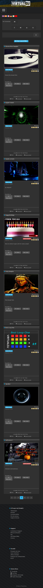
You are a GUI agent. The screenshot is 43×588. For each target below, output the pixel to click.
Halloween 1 (9, 440)
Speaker (7, 384)
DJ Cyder (36, 238)
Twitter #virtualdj (16, 576)
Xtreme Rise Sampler (11, 46)
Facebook (14, 571)
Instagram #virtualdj (17, 575)
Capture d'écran (15, 518)
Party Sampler (9, 271)
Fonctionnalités (15, 514)
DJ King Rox (36, 69)
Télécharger (14, 510)
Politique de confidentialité (18, 556)
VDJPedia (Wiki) (15, 536)
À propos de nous (15, 551)
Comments (19, 98)
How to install (28, 98)
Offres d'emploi (15, 554)
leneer (37, 125)
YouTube (14, 573)
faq (11, 534)
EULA (12, 558)
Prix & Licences (15, 516)
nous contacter (15, 553)
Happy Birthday (9, 215)
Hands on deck (9, 159)
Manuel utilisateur (15, 532)
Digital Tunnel (9, 102)
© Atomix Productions (21, 586)
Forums (13, 538)
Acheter (13, 512)
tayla (37, 463)
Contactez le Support (16, 531)
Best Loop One (9, 327)
